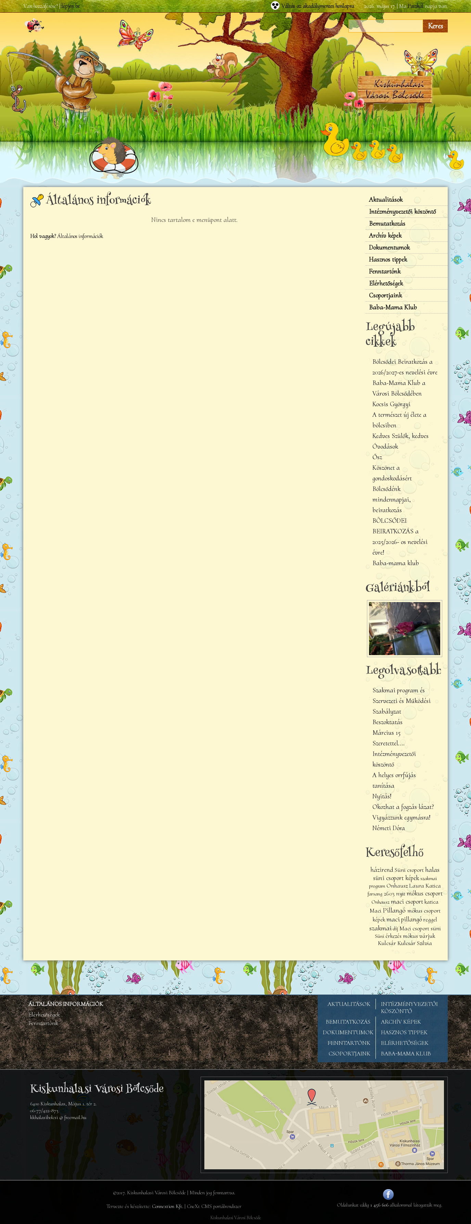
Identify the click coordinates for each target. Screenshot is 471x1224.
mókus (410, 936)
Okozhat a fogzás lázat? (403, 807)
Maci (375, 910)
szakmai (380, 927)
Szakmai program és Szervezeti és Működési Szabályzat (401, 701)
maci (393, 919)
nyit (400, 893)
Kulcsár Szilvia (414, 943)
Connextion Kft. (167, 1206)
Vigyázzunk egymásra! (401, 817)
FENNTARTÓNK (349, 1043)
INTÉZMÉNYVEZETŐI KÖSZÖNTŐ (409, 1007)
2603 (389, 893)
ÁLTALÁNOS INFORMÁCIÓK (65, 1004)
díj (395, 928)
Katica (433, 885)
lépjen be (71, 6)
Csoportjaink (385, 295)
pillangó (411, 919)
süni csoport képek (396, 878)
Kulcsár (387, 943)
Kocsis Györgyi (391, 404)
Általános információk (80, 236)
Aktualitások (386, 200)
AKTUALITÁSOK (349, 1004)
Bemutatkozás (387, 223)
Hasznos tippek (388, 259)
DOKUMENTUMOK (348, 1032)
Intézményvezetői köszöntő (402, 212)
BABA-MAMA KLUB (406, 1053)
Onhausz (380, 902)
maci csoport (407, 901)
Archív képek (385, 235)
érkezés (393, 936)
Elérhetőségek (386, 283)
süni (436, 928)
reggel (430, 919)
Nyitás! (382, 796)
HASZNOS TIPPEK (404, 1032)
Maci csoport (415, 928)
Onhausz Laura (405, 885)
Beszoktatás (387, 722)
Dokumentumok (389, 247)
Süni (379, 936)
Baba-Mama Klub (393, 307)
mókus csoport (425, 893)
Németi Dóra (388, 828)
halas (432, 869)
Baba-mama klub (395, 563)
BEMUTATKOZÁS (348, 1021)
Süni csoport (409, 870)
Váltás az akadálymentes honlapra (317, 6)
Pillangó (395, 910)
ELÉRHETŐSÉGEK (405, 1043)
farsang (375, 893)
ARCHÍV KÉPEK (401, 1021)
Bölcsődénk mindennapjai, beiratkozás (391, 499)
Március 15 (386, 733)
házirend (381, 870)
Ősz (377, 457)
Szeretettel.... (388, 743)
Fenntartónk (384, 271)
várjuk (427, 936)
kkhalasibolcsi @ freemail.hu (58, 1117)
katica (431, 901)
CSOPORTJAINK (349, 1053)
